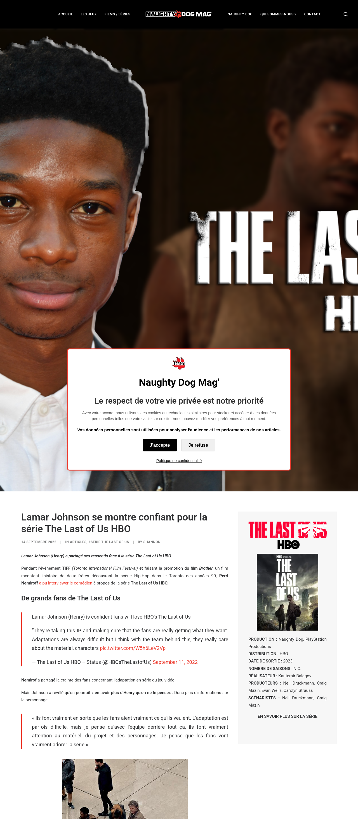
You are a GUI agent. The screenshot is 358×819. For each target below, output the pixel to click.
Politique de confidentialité (179, 460)
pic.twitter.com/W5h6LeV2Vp (133, 602)
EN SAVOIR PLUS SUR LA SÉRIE (287, 670)
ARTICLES (78, 496)
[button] (345, 14)
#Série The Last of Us (108, 496)
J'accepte (160, 444)
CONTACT (312, 14)
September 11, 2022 (175, 616)
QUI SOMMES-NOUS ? (278, 14)
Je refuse (198, 444)
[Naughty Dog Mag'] (179, 14)
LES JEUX (89, 14)
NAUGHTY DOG (240, 14)
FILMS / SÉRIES (118, 14)
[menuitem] (65, 14)
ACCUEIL (65, 14)
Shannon (152, 496)
